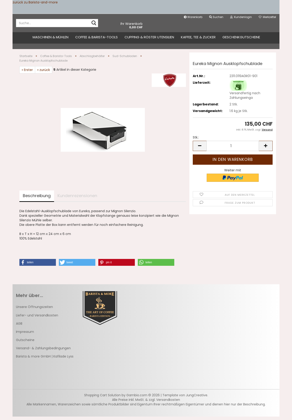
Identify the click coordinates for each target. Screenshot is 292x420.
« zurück (43, 73)
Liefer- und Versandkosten (37, 318)
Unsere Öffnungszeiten (34, 310)
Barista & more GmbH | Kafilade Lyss (44, 359)
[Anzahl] (232, 149)
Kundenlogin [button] (241, 17)
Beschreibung (37, 199)
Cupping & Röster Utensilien (149, 37)
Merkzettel (267, 17)
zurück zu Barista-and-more (35, 2)
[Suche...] (93, 23)
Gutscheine (25, 343)
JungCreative (196, 398)
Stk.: (196, 140)
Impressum (25, 335)
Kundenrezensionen (77, 199)
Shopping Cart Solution (102, 398)
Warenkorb (193, 17)
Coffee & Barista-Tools (96, 37)
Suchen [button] (216, 17)
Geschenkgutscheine (241, 37)
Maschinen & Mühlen (50, 37)
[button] (199, 149)
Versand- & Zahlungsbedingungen (43, 351)
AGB (19, 326)
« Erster (27, 73)
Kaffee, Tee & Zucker (198, 37)
